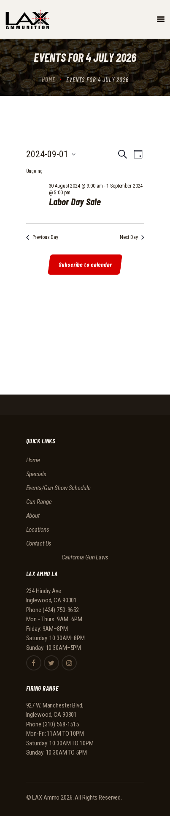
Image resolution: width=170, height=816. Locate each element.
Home (48, 79)
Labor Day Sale (75, 201)
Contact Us (39, 543)
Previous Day (42, 237)
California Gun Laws (85, 557)
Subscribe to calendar (86, 264)
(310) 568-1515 (61, 724)
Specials (36, 474)
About (33, 515)
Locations (37, 529)
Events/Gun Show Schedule (58, 488)
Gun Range (39, 502)
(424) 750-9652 (61, 610)
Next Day (132, 237)
